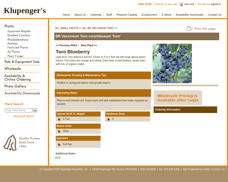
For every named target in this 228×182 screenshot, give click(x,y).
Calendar (96, 14)
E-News (167, 14)
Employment (149, 14)
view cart (189, 4)
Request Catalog (127, 14)
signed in (216, 4)
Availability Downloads (189, 14)
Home (66, 14)
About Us (80, 14)
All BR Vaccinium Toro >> (99, 28)
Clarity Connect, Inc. (214, 169)
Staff (109, 14)
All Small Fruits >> (68, 28)
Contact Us (215, 14)
